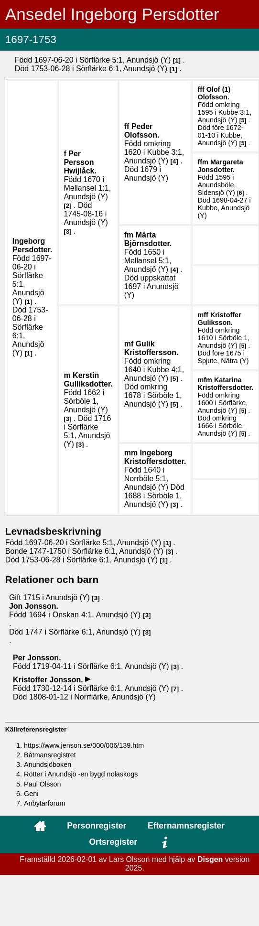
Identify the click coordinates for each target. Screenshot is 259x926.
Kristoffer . (219, 318)
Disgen (210, 859)
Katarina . (225, 383)
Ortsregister (113, 842)
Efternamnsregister (186, 825)
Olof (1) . (213, 93)
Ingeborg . (32, 245)
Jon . (33, 606)
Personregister (96, 825)
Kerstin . (88, 379)
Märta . (148, 239)
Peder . (142, 130)
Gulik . (151, 348)
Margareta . (220, 165)
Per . (80, 162)
